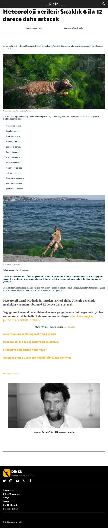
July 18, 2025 (69, 327)
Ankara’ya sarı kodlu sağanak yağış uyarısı (29, 334)
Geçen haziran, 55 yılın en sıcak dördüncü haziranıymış (37, 357)
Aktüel (16, 374)
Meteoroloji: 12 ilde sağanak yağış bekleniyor (31, 342)
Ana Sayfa (7, 374)
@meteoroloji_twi (81, 316)
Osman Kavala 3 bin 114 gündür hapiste (54, 432)
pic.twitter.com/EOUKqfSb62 (22, 320)
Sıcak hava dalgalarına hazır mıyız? (25, 350)
